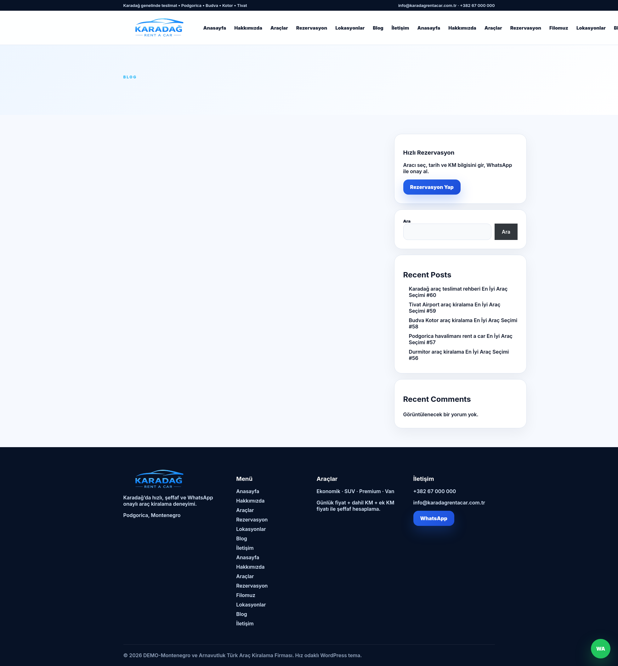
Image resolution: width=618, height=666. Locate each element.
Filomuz (558, 28)
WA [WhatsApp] (600, 649)
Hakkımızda (248, 28)
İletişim (400, 28)
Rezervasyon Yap (432, 187)
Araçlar (279, 28)
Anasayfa (214, 28)
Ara (407, 221)
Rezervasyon (311, 28)
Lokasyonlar (350, 28)
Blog (378, 28)
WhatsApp (433, 518)
